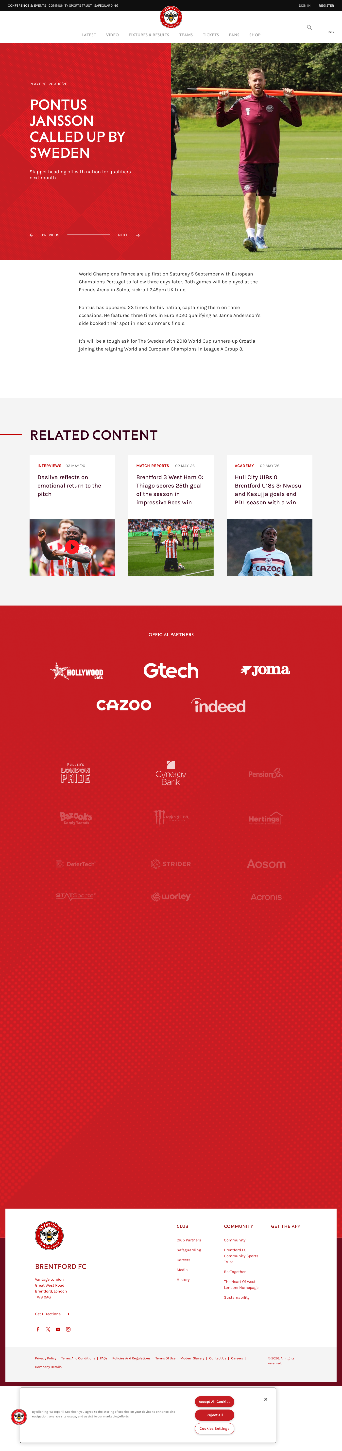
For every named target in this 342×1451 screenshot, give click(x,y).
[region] (148, 1415)
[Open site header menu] (330, 26)
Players (38, 83)
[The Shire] (171, 1091)
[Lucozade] (266, 1136)
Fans (234, 34)
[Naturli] (171, 1000)
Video (112, 34)
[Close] (265, 1399)
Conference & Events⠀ (28, 5)
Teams (186, 34)
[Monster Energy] (171, 818)
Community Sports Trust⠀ (71, 5)
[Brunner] (76, 1045)
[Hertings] (266, 818)
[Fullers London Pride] (76, 773)
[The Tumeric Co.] (171, 1136)
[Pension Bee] (266, 773)
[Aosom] (266, 863)
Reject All (214, 1415)
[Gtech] (171, 670)
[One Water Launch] (266, 1000)
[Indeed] (218, 705)
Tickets (211, 34)
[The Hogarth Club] (76, 1136)
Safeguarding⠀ (107, 5)
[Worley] (171, 909)
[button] (19, 1417)
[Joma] (265, 670)
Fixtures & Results (149, 34)
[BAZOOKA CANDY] (76, 818)
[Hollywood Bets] (76, 670)
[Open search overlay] (309, 26)
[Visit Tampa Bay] (171, 954)
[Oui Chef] (266, 1045)
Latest (89, 34)
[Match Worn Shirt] (171, 1045)
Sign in (305, 5)
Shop (254, 34)
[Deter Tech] (76, 863)
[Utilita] (76, 1000)
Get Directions (48, 1338)
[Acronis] (266, 909)
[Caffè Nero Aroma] (171, 1181)
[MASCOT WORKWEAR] (266, 954)
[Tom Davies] (266, 1091)
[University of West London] (76, 954)
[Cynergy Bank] (171, 773)
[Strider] (171, 863)
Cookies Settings (215, 1429)
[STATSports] (76, 909)
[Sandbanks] (76, 1091)
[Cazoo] (124, 705)
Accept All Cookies (215, 1402)
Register (326, 5)
